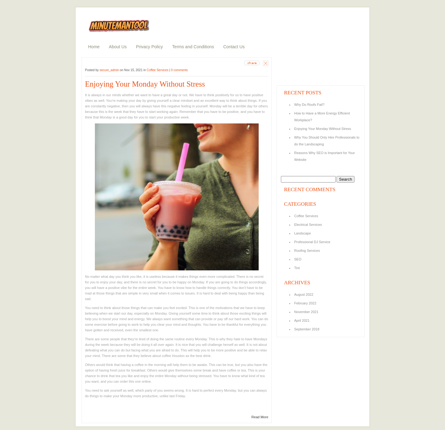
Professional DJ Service (312, 242)
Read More (260, 417)
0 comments (179, 70)
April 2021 (302, 320)
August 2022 (303, 294)
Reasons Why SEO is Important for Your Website (324, 156)
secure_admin (109, 70)
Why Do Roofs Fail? (309, 104)
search (320, 10)
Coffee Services (157, 70)
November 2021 (306, 312)
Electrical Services (308, 224)
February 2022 (305, 303)
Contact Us (234, 46)
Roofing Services (307, 250)
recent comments (294, 78)
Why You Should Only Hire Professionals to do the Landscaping (326, 140)
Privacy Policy (149, 46)
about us (287, 61)
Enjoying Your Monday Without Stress (145, 84)
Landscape (302, 233)
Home (94, 46)
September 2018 (306, 329)
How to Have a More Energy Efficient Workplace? (322, 116)
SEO (297, 259)
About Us (118, 46)
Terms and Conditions (193, 46)
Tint (297, 268)
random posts (291, 69)
